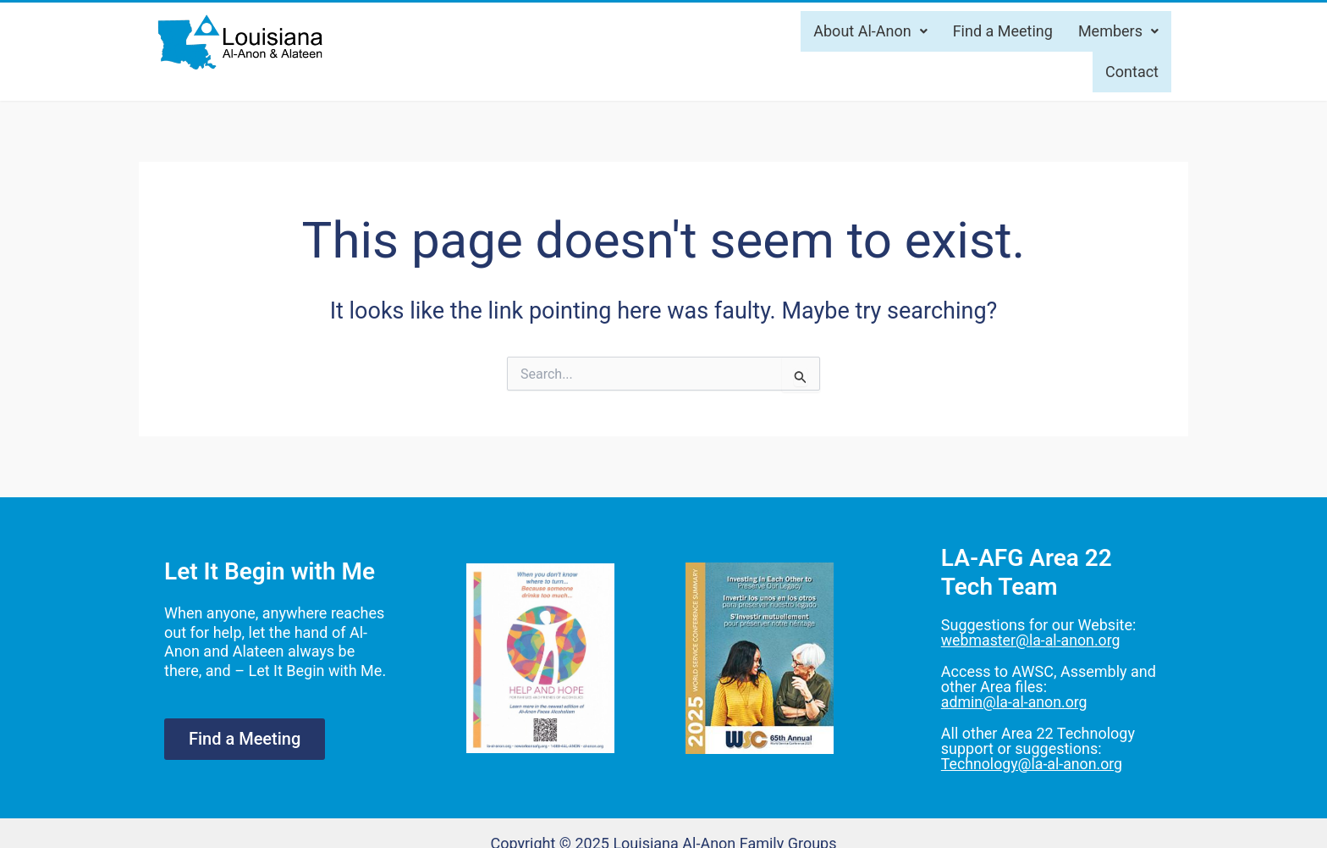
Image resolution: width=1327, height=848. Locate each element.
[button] (870, 31)
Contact (1132, 71)
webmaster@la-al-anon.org (1032, 640)
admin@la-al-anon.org (1015, 701)
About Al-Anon (870, 31)
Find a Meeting (1003, 31)
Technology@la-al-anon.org (1033, 762)
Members (1118, 31)
